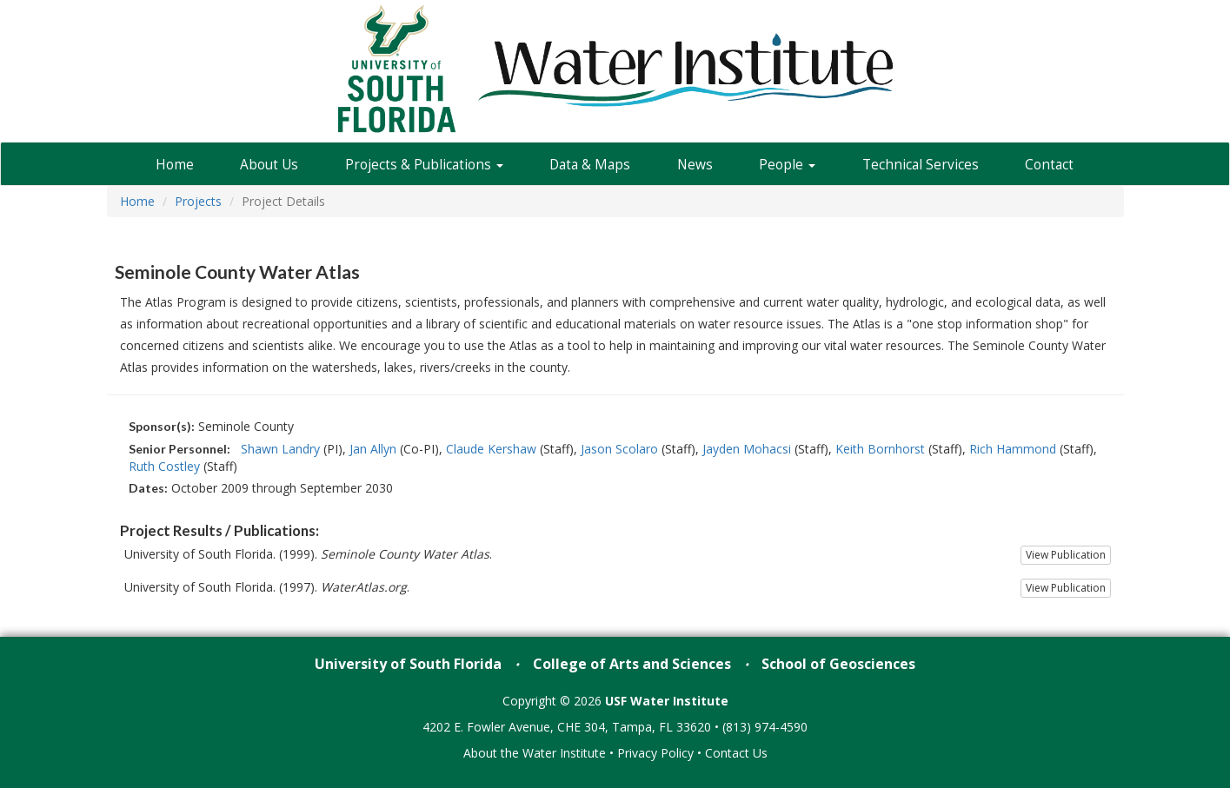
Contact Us (736, 753)
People (787, 165)
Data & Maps (589, 165)
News (695, 165)
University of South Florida (408, 663)
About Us (269, 165)
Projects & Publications (424, 165)
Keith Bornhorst (880, 448)
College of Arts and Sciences (632, 663)
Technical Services (920, 165)
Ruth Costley (164, 466)
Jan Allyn (372, 448)
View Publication (1066, 554)
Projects (198, 201)
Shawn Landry (280, 448)
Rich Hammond (1012, 448)
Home (175, 165)
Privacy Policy (655, 753)
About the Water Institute (534, 753)
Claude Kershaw (491, 448)
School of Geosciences (838, 663)
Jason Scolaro (619, 448)
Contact (1049, 165)
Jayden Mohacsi (746, 448)
